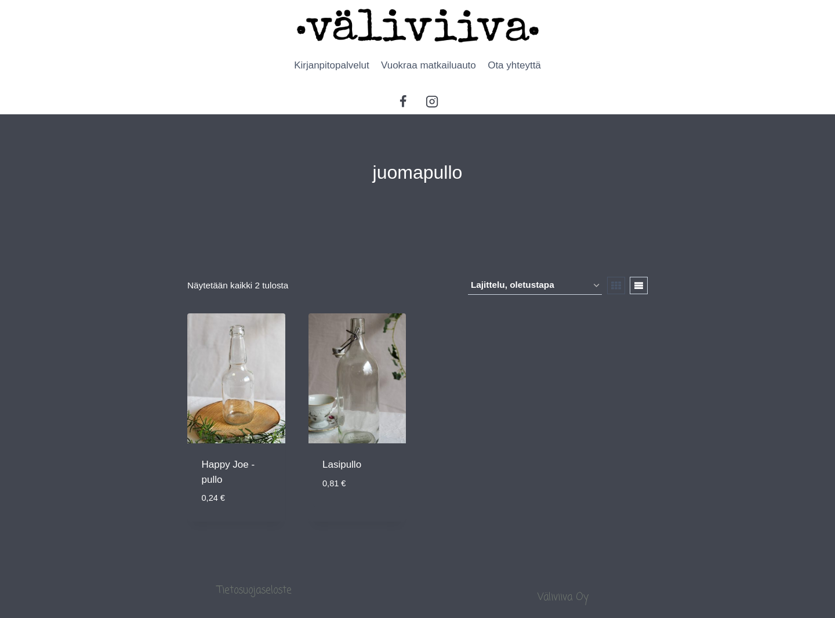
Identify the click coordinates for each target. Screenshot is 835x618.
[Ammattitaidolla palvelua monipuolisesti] (418, 25)
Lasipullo (341, 464)
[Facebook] (403, 101)
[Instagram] (432, 101)
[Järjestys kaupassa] (535, 285)
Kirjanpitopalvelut (331, 65)
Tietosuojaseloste (254, 590)
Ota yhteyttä (514, 65)
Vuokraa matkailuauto (428, 65)
